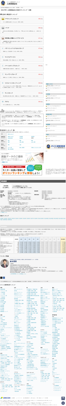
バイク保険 (2, 294)
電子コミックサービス (18, 351)
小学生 (36, 333)
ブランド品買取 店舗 (18, 359)
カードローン (3, 334)
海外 (19, 386)
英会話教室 (29, 346)
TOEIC (29, 354)
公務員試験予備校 (30, 365)
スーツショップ (30, 390)
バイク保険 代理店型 (56, 322)
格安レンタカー (17, 322)
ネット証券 (2, 316)
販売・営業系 (22, 147)
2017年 (32, 218)
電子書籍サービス (18, 349)
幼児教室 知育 (29, 338)
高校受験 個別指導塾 (31, 308)
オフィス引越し (17, 360)
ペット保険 (2, 303)
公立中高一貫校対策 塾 (31, 322)
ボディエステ (43, 352)
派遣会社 (42, 308)
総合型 (16, 352)
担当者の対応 (49, 114)
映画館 (42, 372)
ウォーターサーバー (18, 289)
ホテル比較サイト (18, 378)
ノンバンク (7, 335)
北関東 (6, 385)
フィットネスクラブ (31, 374)
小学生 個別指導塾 (30, 329)
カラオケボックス (44, 380)
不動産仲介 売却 (3, 355)
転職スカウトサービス (45, 298)
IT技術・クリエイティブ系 (36, 147)
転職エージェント (44, 300)
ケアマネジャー (35, 356)
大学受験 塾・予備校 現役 (32, 289)
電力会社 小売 (17, 367)
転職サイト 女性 (44, 297)
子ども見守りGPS (18, 368)
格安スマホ (60, 295)
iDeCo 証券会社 (3, 324)
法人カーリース (44, 331)
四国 (54, 301)
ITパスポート (34, 357)
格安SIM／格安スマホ (56, 294)
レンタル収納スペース (19, 313)
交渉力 (47, 134)
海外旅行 (21, 375)
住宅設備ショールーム (5, 370)
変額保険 (54, 354)
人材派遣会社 (43, 324)
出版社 (16, 356)
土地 (11, 356)
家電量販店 (29, 385)
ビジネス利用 (18, 389)
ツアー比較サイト (18, 383)
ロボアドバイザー (4, 349)
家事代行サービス (18, 294)
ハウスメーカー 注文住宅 (5, 380)
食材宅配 (16, 298)
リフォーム (2, 372)
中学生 (32, 333)
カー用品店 (29, 391)
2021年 (16, 218)
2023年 (9, 218)
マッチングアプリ (44, 366)
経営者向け (43, 339)
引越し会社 (16, 317)
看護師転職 (43, 301)
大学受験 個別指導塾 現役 (32, 292)
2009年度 (5, 219)
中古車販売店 (17, 329)
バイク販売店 (17, 335)
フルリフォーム (4, 374)
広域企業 (55, 303)
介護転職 (42, 303)
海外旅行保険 (3, 301)
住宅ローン (2, 330)
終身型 (54, 334)
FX (1, 332)
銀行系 (2, 335)
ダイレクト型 (4, 290)
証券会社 (3, 319)
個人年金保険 (55, 353)
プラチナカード (57, 382)
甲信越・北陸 (34, 303)
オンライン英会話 (30, 348)
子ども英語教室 (30, 343)
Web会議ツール (44, 336)
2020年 (20, 218)
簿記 (31, 353)
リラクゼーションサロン (32, 377)
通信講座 (28, 349)
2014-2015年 (41, 218)
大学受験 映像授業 (30, 298)
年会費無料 (3, 338)
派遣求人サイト (44, 311)
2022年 (13, 218)
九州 (11, 362)
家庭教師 (28, 335)
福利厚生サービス (18, 365)
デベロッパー (4, 391)
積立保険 (54, 356)
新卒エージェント (44, 320)
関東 (20, 140)
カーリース (16, 324)
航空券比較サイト (18, 377)
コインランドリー (18, 297)
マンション (3, 356)
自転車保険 (2, 298)
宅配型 (16, 316)
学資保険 (2, 309)
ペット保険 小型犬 (56, 329)
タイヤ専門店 (29, 393)
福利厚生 (32, 136)
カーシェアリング (18, 319)
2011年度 (60, 218)
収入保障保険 (56, 340)
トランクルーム (17, 311)
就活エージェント (44, 289)
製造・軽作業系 (10, 149)
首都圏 (2, 362)
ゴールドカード (4, 341)
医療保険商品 (55, 332)
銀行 (2, 321)
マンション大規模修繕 (5, 364)
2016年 (35, 218)
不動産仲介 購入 (3, 358)
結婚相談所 (43, 362)
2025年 (1, 218)
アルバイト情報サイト (45, 294)
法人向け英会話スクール (32, 367)
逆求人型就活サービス (45, 292)
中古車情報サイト (18, 327)
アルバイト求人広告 (45, 326)
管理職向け (43, 340)
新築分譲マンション (4, 377)
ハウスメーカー (4, 389)
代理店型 (3, 292)
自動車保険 (2, 289)
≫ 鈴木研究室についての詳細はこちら (18, 273)
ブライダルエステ (44, 349)
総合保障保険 (55, 351)
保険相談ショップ (4, 311)
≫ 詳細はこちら (3, 212)
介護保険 (54, 349)
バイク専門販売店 (18, 336)
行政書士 (29, 356)
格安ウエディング (44, 360)
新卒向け (43, 344)
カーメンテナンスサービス (19, 343)
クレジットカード (4, 337)
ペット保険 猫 (55, 330)
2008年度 (10, 219)
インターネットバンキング (6, 327)
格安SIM (55, 295)
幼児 (28, 345)
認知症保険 (54, 346)
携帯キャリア (55, 289)
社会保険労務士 (34, 354)
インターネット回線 (56, 305)
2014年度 (46, 218)
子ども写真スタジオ (18, 348)
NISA (1, 318)
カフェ (15, 344)
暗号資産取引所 (3, 345)
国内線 (16, 381)
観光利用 (17, 391)
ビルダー (3, 383)
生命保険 (2, 305)
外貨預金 (2, 329)
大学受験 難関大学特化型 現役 (33, 295)
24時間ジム (29, 375)
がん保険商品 (55, 341)
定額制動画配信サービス (19, 346)
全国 (48, 378)
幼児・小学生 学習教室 (31, 336)
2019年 (24, 218)
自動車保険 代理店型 (56, 319)
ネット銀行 (2, 326)
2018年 (28, 218)
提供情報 (48, 124)
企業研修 (42, 337)
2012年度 (56, 218)
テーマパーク (43, 381)
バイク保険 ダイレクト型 (57, 321)
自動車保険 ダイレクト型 (57, 318)
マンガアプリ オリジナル (19, 357)
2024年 (5, 218)
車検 (15, 341)
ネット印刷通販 (44, 333)
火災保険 (2, 300)
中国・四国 (10, 386)
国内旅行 (17, 375)
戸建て (8, 356)
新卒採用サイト (44, 317)
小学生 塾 (29, 325)
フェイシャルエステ (45, 350)
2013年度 (51, 218)
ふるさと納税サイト (18, 309)
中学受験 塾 (29, 316)
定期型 (58, 334)
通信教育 (28, 332)
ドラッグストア (30, 387)
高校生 (29, 333)
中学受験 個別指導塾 (31, 319)
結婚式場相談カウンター (46, 363)
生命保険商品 (55, 337)
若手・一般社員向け (45, 342)
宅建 (28, 353)
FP (28, 351)
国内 (16, 386)
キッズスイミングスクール (32, 378)
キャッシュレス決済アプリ (6, 343)
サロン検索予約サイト (45, 353)
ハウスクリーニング (18, 295)
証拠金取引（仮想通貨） (6, 348)
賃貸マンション (3, 369)
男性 (8, 144)
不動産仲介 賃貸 (3, 366)
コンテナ (17, 314)
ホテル (15, 388)
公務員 (29, 357)
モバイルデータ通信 (56, 292)
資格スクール (29, 359)
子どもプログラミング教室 (32, 369)
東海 (32, 140)
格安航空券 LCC (17, 380)
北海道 (29, 301)
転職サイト (43, 295)
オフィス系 (10, 147)
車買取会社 (16, 325)
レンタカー (16, 321)
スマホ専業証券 (3, 322)
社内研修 (21, 136)
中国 (63, 300)
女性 (20, 144)
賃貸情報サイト (3, 367)
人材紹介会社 (43, 322)
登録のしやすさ (10, 136)
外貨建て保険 (55, 348)
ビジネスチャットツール (46, 334)
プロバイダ (54, 297)
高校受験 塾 (29, 300)
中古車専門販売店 (18, 330)
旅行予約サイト (17, 373)
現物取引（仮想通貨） (6, 346)
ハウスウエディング (45, 359)
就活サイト (43, 290)
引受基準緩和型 (56, 335)
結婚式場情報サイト (45, 365)
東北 (8, 140)
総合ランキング (10, 134)
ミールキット (17, 301)
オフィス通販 (17, 362)
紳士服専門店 (29, 388)
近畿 (9, 362)
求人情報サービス (44, 313)
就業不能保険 (55, 345)
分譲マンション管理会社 (5, 361)
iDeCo (53, 366)
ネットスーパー (17, 305)
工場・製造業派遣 (44, 309)
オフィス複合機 (17, 363)
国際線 (20, 381)
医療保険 (2, 306)
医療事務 (31, 351)
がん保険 (2, 308)
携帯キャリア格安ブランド (57, 290)
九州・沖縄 (30, 306)
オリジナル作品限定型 (19, 354)
